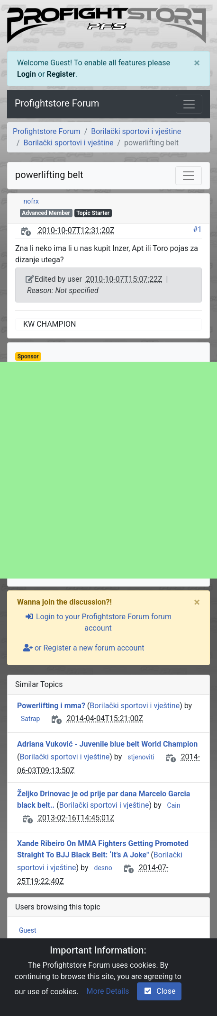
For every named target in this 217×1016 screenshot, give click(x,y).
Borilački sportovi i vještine (136, 131)
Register (61, 74)
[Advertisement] (108, 470)
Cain (174, 805)
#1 (197, 229)
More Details (108, 991)
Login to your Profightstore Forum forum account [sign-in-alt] (98, 622)
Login (26, 74)
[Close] (196, 63)
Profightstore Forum (57, 103)
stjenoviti (140, 757)
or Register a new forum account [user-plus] (83, 647)
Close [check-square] (159, 991)
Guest (27, 930)
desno (103, 868)
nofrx (31, 201)
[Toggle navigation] (189, 104)
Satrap (30, 718)
